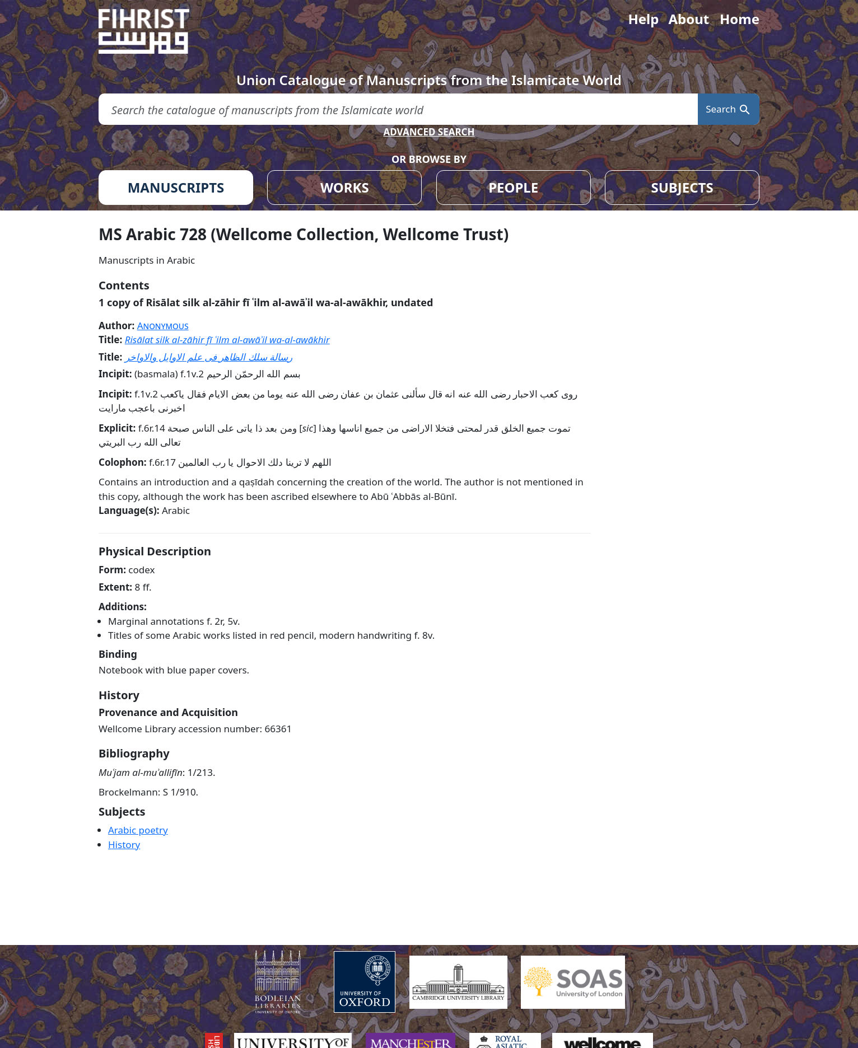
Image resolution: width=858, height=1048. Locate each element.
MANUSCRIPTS (176, 187)
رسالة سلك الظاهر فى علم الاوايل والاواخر (209, 356)
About (688, 19)
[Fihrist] (155, 31)
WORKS (344, 187)
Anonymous (163, 325)
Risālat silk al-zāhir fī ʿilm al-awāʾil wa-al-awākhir (227, 339)
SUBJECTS (682, 187)
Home (739, 19)
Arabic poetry (138, 830)
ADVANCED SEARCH (428, 131)
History (124, 844)
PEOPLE (513, 187)
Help (643, 19)
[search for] (398, 109)
